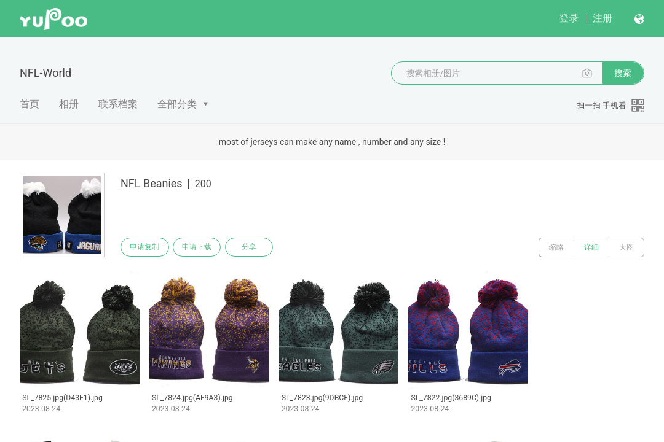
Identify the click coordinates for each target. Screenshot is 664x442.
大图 (626, 247)
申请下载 (201, 247)
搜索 (622, 73)
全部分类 (177, 104)
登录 (569, 18)
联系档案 (118, 104)
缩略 (556, 247)
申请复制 (146, 247)
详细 (591, 247)
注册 (602, 18)
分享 (257, 247)
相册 (69, 104)
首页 (29, 104)
